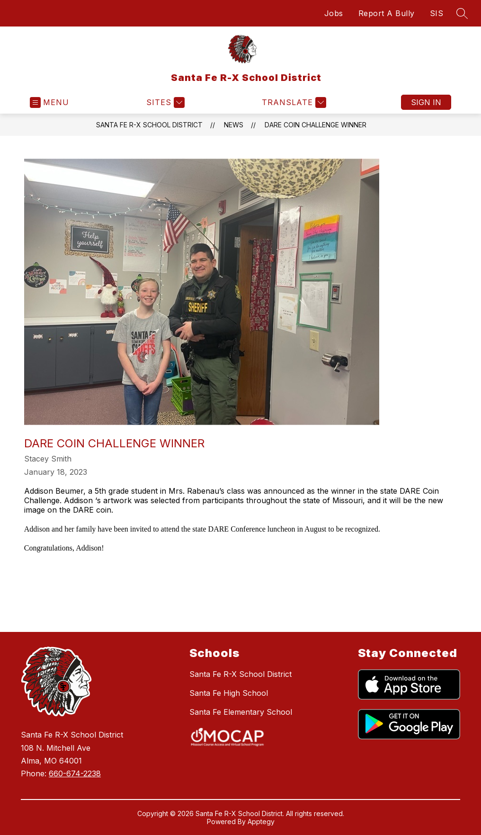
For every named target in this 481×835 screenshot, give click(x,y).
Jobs (333, 13)
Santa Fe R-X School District (149, 125)
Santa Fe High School (228, 693)
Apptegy (261, 821)
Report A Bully (386, 13)
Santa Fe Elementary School (240, 712)
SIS (437, 13)
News (233, 125)
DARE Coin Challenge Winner (315, 125)
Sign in (426, 102)
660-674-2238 (75, 773)
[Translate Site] (292, 102)
